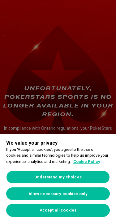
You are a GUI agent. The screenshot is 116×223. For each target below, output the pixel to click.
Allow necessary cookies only (58, 193)
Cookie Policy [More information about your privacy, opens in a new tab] (86, 161)
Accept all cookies (58, 210)
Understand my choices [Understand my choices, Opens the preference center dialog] (58, 177)
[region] (58, 178)
